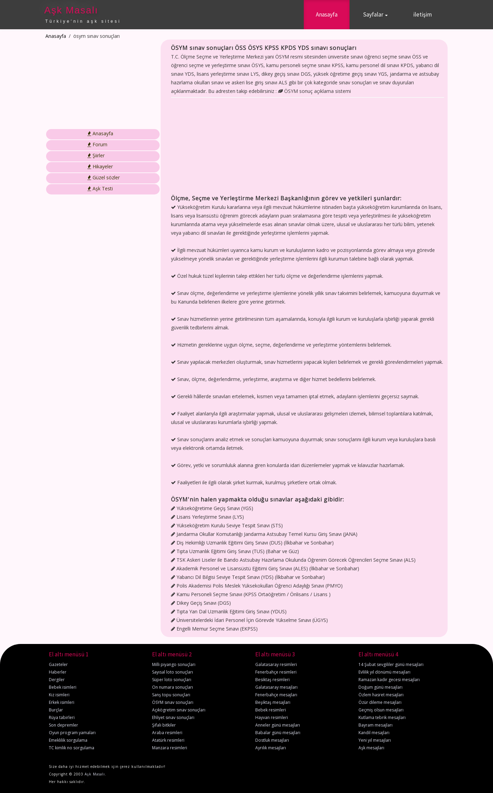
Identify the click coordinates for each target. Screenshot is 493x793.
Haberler (57, 672)
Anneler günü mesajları (277, 725)
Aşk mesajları (371, 748)
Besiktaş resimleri (272, 680)
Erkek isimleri (61, 702)
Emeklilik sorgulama (68, 740)
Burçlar (56, 710)
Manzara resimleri (169, 748)
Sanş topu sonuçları (171, 695)
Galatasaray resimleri (276, 664)
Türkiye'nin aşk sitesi (83, 21)
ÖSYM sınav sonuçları (172, 702)
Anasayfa (326, 14)
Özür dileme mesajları (379, 702)
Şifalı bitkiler (164, 725)
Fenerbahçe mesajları (276, 695)
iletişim (422, 14)
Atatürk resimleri (168, 740)
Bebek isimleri (62, 687)
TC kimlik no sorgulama (71, 748)
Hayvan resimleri (271, 717)
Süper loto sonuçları (171, 680)
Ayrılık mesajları (270, 748)
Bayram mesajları (375, 725)
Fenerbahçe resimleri (276, 672)
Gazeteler (58, 664)
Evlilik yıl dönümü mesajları (384, 672)
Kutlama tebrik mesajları (382, 717)
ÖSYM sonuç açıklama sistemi (314, 91)
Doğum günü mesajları (380, 687)
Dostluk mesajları (272, 740)
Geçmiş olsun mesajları (381, 710)
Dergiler (57, 680)
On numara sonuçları (172, 687)
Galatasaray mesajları (276, 687)
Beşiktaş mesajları (272, 702)
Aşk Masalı (71, 10)
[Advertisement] (97, 84)
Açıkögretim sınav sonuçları (178, 710)
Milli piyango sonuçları (173, 664)
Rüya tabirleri (62, 717)
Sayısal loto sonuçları (172, 672)
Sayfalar (375, 14)
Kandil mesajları (373, 733)
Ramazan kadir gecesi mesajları (389, 680)
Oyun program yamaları (72, 733)
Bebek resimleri (270, 710)
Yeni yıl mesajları (374, 740)
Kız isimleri (59, 695)
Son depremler (63, 725)
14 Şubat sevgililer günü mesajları (391, 664)
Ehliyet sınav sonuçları (173, 717)
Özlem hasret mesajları (381, 695)
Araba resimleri (167, 733)
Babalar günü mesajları (277, 733)
